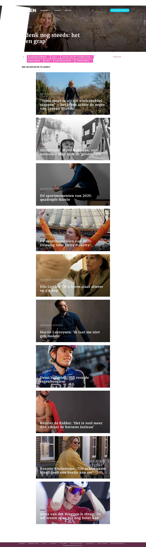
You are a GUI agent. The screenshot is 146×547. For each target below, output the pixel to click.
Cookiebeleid (52, 543)
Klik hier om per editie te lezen (33, 67)
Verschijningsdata (102, 543)
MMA (47, 61)
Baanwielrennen (37, 57)
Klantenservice (90, 543)
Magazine (44, 10)
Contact (44, 543)
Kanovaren (34, 61)
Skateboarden (63, 61)
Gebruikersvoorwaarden (76, 543)
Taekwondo (83, 61)
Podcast (57, 10)
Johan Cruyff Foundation (76, 57)
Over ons (68, 10)
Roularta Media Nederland (117, 543)
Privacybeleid (63, 543)
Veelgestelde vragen (33, 543)
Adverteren (22, 543)
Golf (54, 57)
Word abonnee (119, 10)
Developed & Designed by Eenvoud (72, 545)
